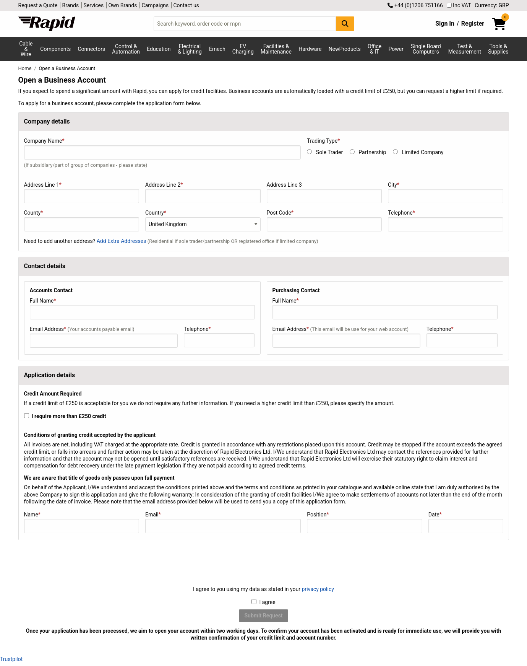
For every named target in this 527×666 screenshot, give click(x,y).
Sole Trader (329, 152)
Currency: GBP (492, 5)
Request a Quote (38, 5)
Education (158, 49)
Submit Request (263, 615)
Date (465, 522)
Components (55, 49)
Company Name (162, 153)
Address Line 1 (81, 193)
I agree (263, 602)
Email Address (104, 337)
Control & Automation (126, 49)
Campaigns (155, 5)
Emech (217, 49)
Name (81, 522)
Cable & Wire (25, 49)
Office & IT (374, 49)
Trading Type (323, 141)
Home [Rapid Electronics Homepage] (25, 68)
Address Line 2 (203, 193)
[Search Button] (345, 23)
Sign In (444, 23)
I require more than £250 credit (65, 416)
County (81, 220)
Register (472, 23)
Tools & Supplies (498, 49)
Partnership (372, 152)
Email (223, 522)
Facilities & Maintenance (276, 49)
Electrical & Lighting (190, 49)
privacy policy (318, 589)
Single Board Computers (426, 49)
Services (93, 5)
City (445, 193)
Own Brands (122, 5)
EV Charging (243, 49)
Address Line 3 (324, 193)
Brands (70, 5)
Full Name (142, 308)
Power (395, 49)
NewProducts (345, 49)
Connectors (91, 49)
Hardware (309, 49)
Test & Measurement (464, 49)
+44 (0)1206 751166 (415, 5)
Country (155, 213)
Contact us (186, 5)
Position (364, 522)
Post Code (324, 220)
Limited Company (422, 152)
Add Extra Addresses (122, 241)
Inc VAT (459, 5)
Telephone (445, 220)
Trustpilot (11, 659)
